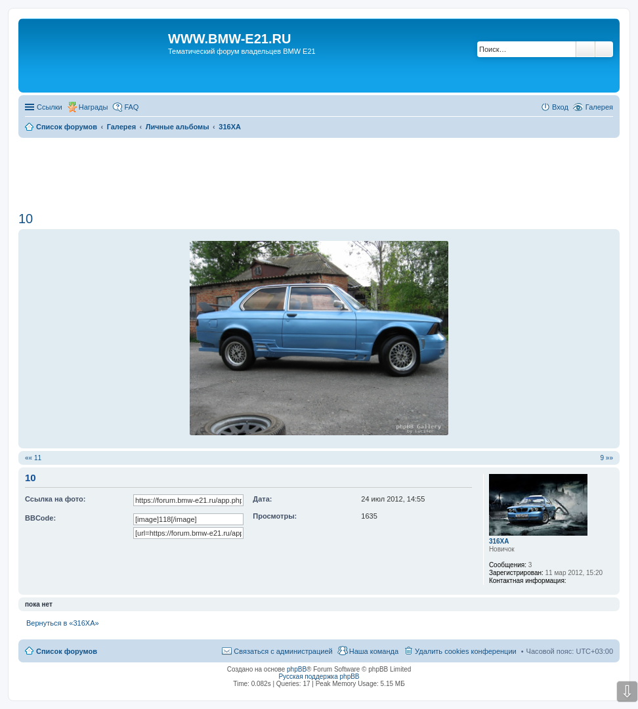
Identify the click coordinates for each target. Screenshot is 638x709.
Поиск (585, 49)
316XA (499, 541)
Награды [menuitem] (93, 107)
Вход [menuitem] (560, 107)
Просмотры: (275, 516)
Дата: (262, 499)
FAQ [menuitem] (131, 107)
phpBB (297, 669)
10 (25, 218)
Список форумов (66, 651)
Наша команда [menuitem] (373, 651)
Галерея (599, 107)
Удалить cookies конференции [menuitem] (466, 651)
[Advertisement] (319, 170)
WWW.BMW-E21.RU (229, 39)
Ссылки (49, 107)
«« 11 (33, 458)
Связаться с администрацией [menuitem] (283, 651)
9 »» (607, 458)
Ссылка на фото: (55, 499)
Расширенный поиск (604, 49)
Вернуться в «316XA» (62, 623)
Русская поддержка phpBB (318, 676)
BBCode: (40, 518)
